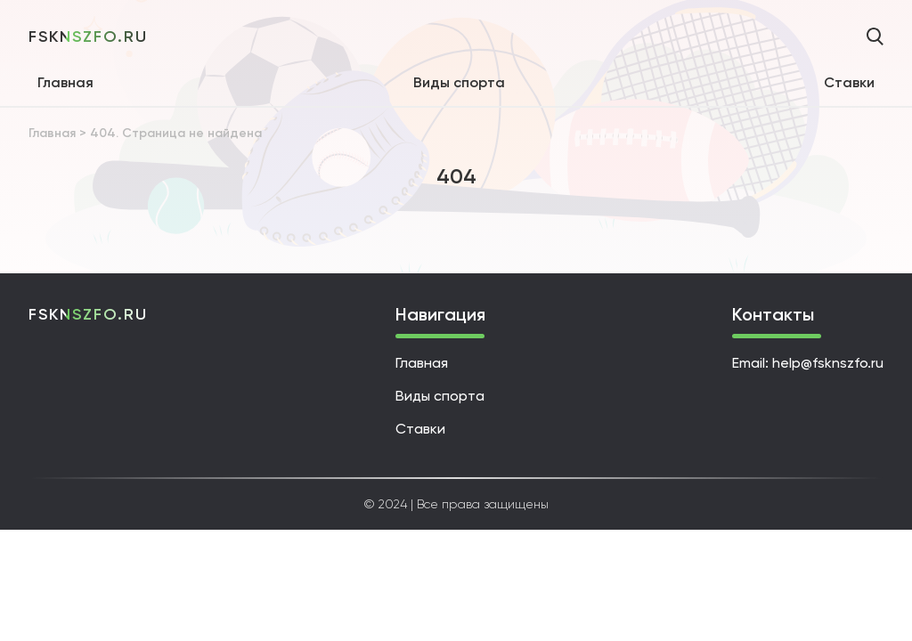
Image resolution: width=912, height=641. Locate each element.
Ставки (849, 82)
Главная (65, 82)
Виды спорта (459, 82)
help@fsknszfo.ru (828, 362)
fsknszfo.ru (88, 36)
